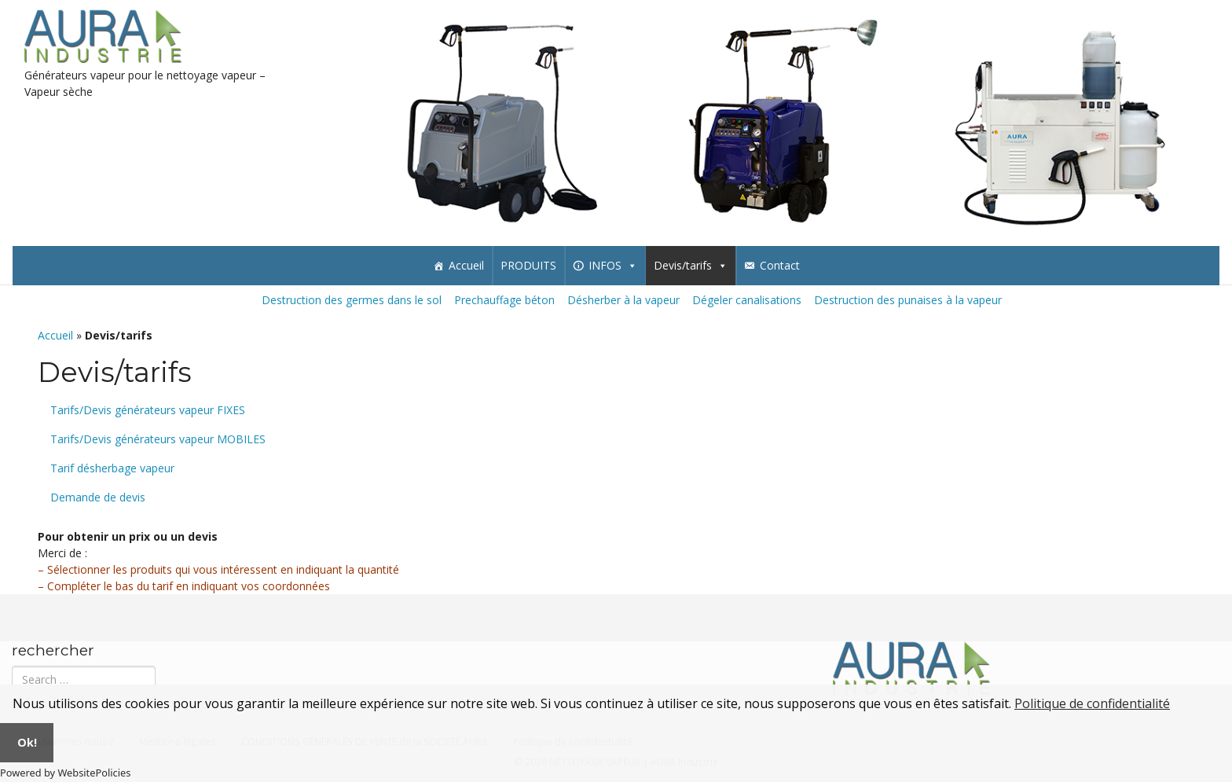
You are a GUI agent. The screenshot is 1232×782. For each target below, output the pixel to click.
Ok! (27, 742)
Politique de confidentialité (1092, 703)
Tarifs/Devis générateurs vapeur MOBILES (158, 438)
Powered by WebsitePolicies (65, 772)
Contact (780, 265)
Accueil (466, 265)
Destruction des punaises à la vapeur (908, 299)
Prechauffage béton (504, 299)
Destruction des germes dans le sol (352, 299)
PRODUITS (528, 265)
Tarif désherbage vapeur (112, 468)
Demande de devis (97, 497)
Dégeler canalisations (746, 299)
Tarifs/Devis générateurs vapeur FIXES (147, 409)
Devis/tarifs (691, 265)
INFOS (612, 265)
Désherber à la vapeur (623, 299)
